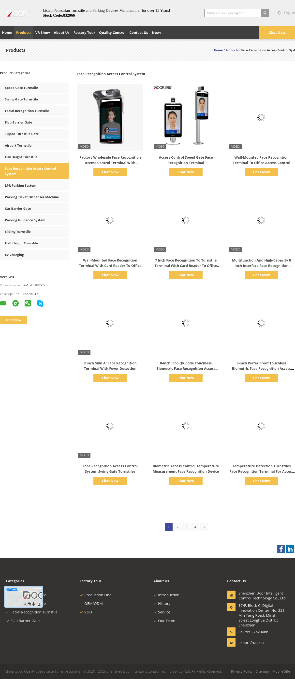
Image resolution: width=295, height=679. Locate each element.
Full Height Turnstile (21, 157)
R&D (86, 612)
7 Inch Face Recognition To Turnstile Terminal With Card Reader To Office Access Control (186, 265)
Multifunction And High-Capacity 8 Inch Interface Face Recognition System (261, 265)
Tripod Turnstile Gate (22, 134)
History (161, 603)
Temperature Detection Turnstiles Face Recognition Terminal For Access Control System (261, 471)
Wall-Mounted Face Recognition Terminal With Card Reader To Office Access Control (110, 265)
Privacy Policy (241, 671)
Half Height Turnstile (21, 243)
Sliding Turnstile (18, 231)
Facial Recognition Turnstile (27, 111)
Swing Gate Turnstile (21, 99)
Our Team (164, 620)
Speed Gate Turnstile (21, 87)
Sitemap (262, 671)
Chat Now (277, 32)
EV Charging (14, 254)
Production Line (95, 594)
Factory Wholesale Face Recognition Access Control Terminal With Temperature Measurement (110, 162)
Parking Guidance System (25, 220)
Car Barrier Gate (18, 208)
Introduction (166, 594)
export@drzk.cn (252, 642)
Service (161, 612)
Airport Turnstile (18, 145)
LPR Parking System (20, 185)
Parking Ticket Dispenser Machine (32, 197)
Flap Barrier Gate (18, 122)
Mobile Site (281, 671)
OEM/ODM (91, 603)
